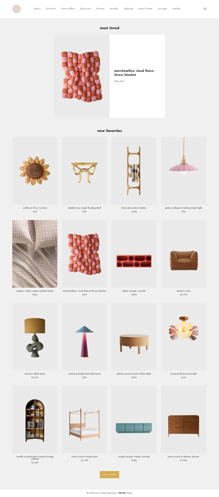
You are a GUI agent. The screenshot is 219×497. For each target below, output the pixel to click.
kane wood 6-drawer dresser (183, 457)
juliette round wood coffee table (134, 374)
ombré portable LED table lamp (84, 374)
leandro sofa (183, 291)
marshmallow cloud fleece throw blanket (84, 291)
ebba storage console (134, 291)
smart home (145, 9)
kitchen (100, 9)
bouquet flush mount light (183, 374)
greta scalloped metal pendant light (183, 208)
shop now (119, 81)
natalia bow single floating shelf (84, 208)
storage (162, 9)
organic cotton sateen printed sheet (35, 291)
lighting (128, 9)
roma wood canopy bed (84, 457)
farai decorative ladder (134, 208)
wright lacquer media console (134, 457)
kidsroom (85, 9)
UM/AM (122, 493)
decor (37, 9)
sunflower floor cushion (35, 208)
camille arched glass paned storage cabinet (35, 458)
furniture (51, 9)
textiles (176, 9)
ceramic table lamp (35, 374)
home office (67, 9)
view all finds (109, 475)
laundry (114, 9)
